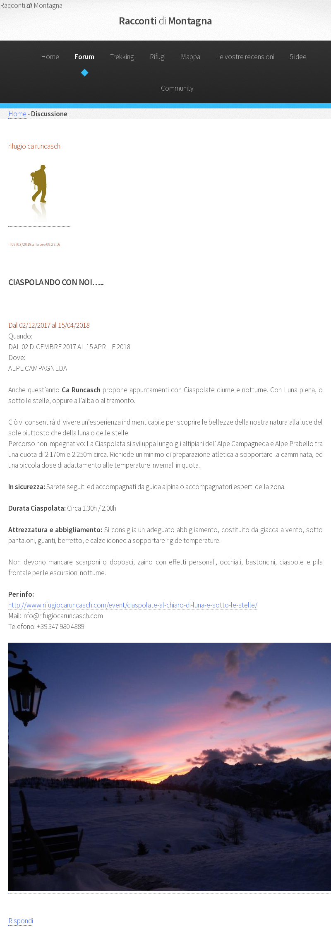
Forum (84, 56)
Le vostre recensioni (245, 56)
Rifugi (158, 56)
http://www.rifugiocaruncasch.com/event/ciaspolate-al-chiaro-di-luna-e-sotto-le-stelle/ (132, 605)
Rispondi (20, 920)
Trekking (122, 56)
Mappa (190, 56)
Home (50, 56)
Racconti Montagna (165, 20)
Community (177, 88)
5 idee (298, 56)
